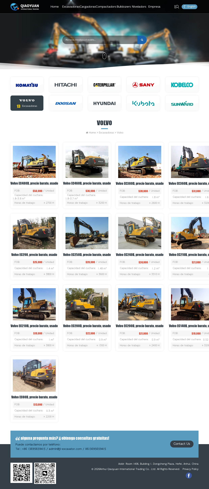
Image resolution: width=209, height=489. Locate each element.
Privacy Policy (191, 469)
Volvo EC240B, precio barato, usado (139, 255)
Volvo (104, 123)
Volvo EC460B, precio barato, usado (87, 183)
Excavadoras (71, 6)
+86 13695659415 (33, 449)
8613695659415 (95, 449)
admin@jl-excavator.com (65, 449)
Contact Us (182, 443)
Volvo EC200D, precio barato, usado (87, 326)
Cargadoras (88, 6)
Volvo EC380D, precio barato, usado (140, 183)
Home (55, 6)
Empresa (154, 6)
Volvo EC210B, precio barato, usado (34, 326)
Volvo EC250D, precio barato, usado (87, 255)
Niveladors (139, 6)
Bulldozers (124, 6)
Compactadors (106, 6)
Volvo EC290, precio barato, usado (34, 255)
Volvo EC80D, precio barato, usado (34, 397)
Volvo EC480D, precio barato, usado (34, 183)
